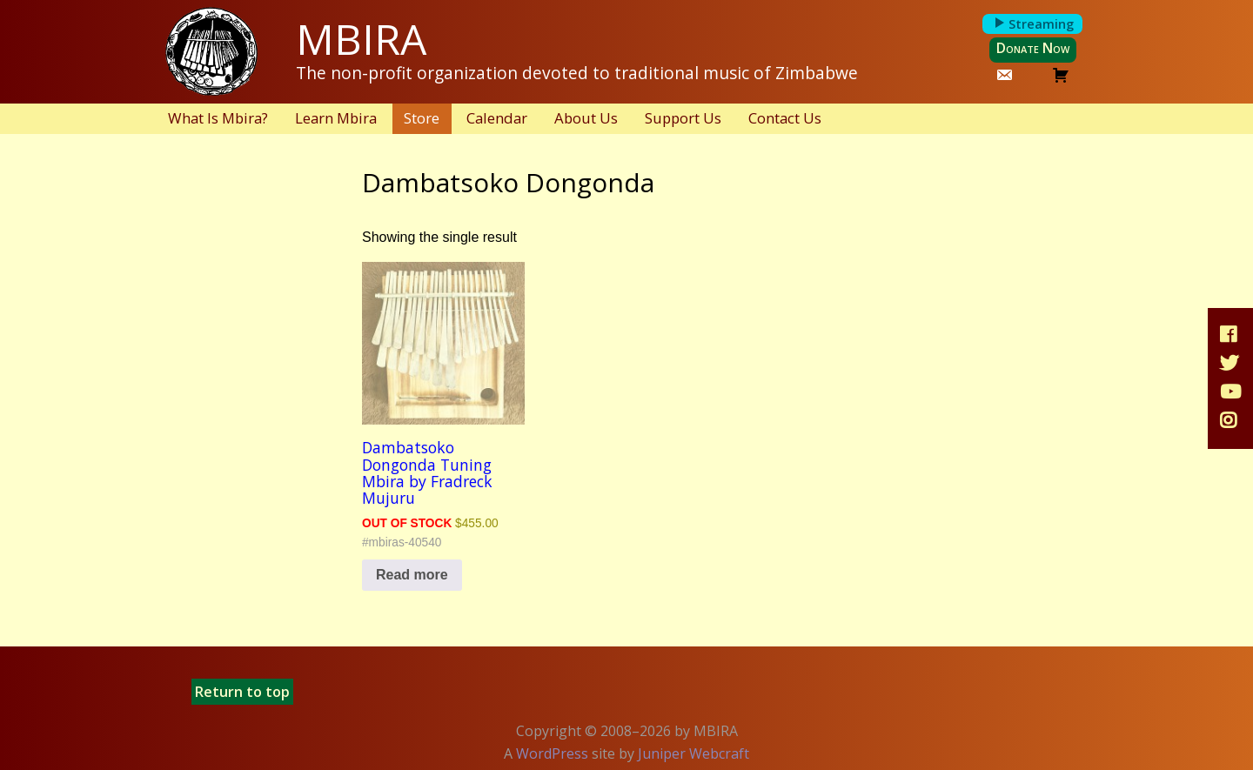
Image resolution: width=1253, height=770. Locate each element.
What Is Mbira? (218, 118)
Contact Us (784, 118)
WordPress (552, 753)
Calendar (496, 118)
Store (421, 118)
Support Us (683, 118)
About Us (586, 118)
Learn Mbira (336, 118)
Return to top (242, 691)
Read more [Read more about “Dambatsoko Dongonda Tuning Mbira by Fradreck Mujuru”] (412, 574)
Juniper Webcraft (693, 753)
